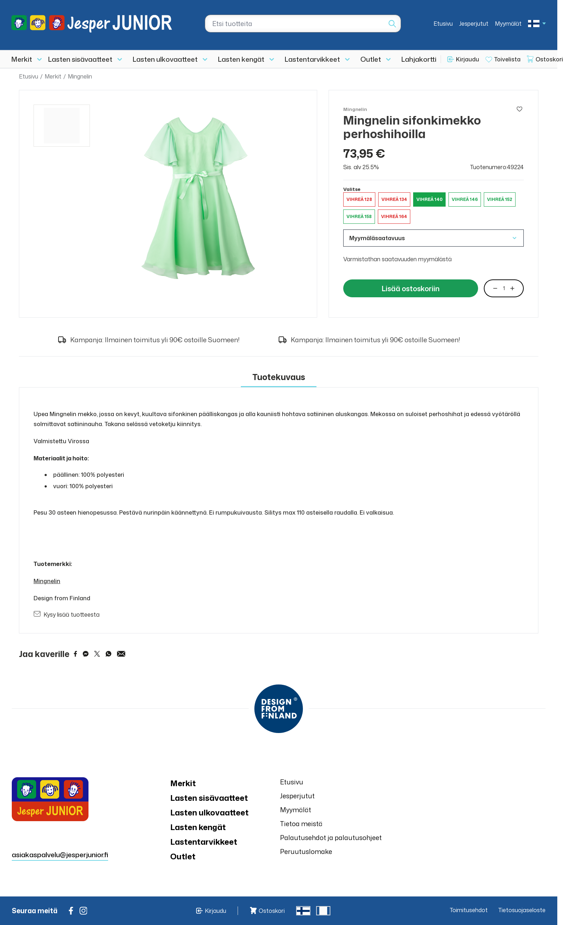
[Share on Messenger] (85, 654)
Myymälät (508, 23)
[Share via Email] (121, 654)
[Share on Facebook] (75, 654)
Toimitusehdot (469, 910)
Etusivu (443, 23)
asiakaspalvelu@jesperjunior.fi (60, 854)
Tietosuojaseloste (522, 910)
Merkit (21, 59)
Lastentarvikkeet (312, 59)
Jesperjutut (473, 23)
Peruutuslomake (306, 851)
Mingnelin (80, 76)
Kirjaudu (467, 59)
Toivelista (507, 59)
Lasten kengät (241, 59)
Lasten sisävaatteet (80, 59)
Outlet (370, 59)
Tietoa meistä (301, 823)
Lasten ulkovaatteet (165, 59)
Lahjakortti (418, 59)
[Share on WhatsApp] (108, 654)
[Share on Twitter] (97, 654)
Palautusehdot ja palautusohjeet (331, 837)
